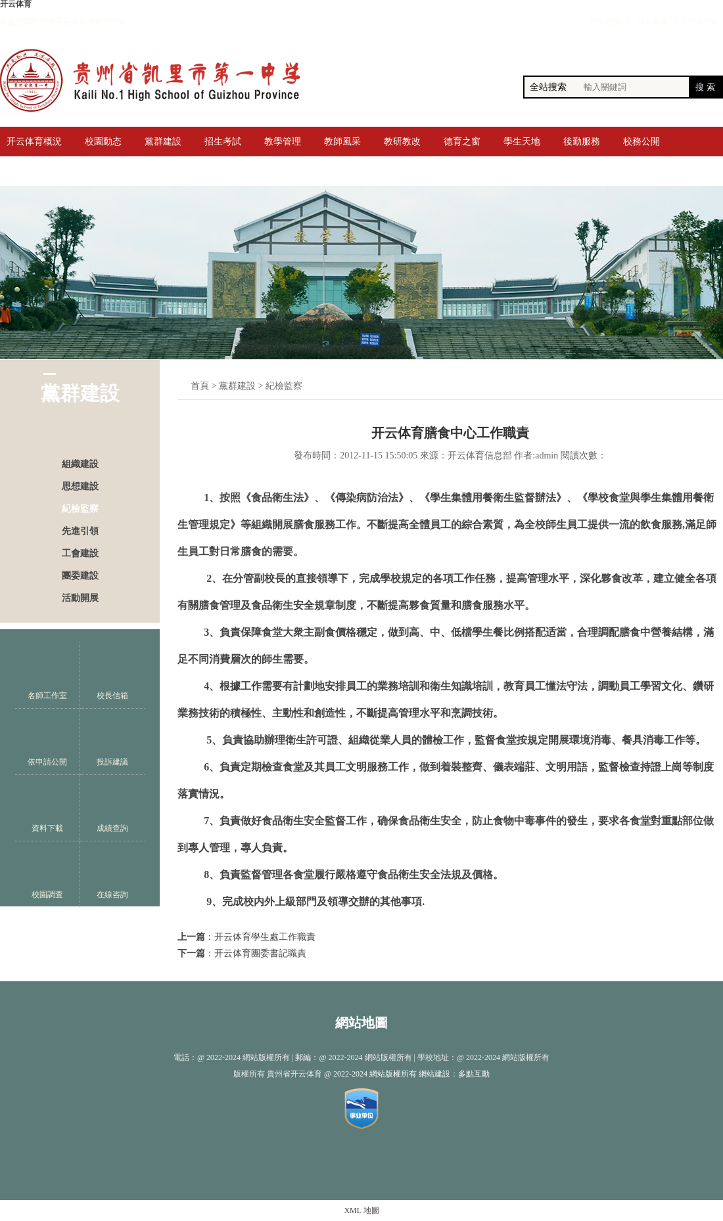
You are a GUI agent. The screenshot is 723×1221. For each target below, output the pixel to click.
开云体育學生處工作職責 (264, 937)
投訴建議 (112, 741)
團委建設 (80, 576)
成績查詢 (112, 808)
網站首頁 (606, 21)
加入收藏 (652, 21)
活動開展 (80, 598)
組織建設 (80, 464)
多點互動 (474, 1073)
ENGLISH (699, 21)
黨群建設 (237, 386)
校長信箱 (112, 675)
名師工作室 (47, 675)
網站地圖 (361, 1022)
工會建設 (80, 553)
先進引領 (80, 531)
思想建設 (80, 486)
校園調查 (47, 874)
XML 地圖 (361, 1210)
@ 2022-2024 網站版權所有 (370, 1073)
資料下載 (47, 808)
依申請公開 (47, 741)
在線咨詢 (112, 874)
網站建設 (434, 1073)
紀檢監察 (80, 509)
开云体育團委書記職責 (260, 953)
